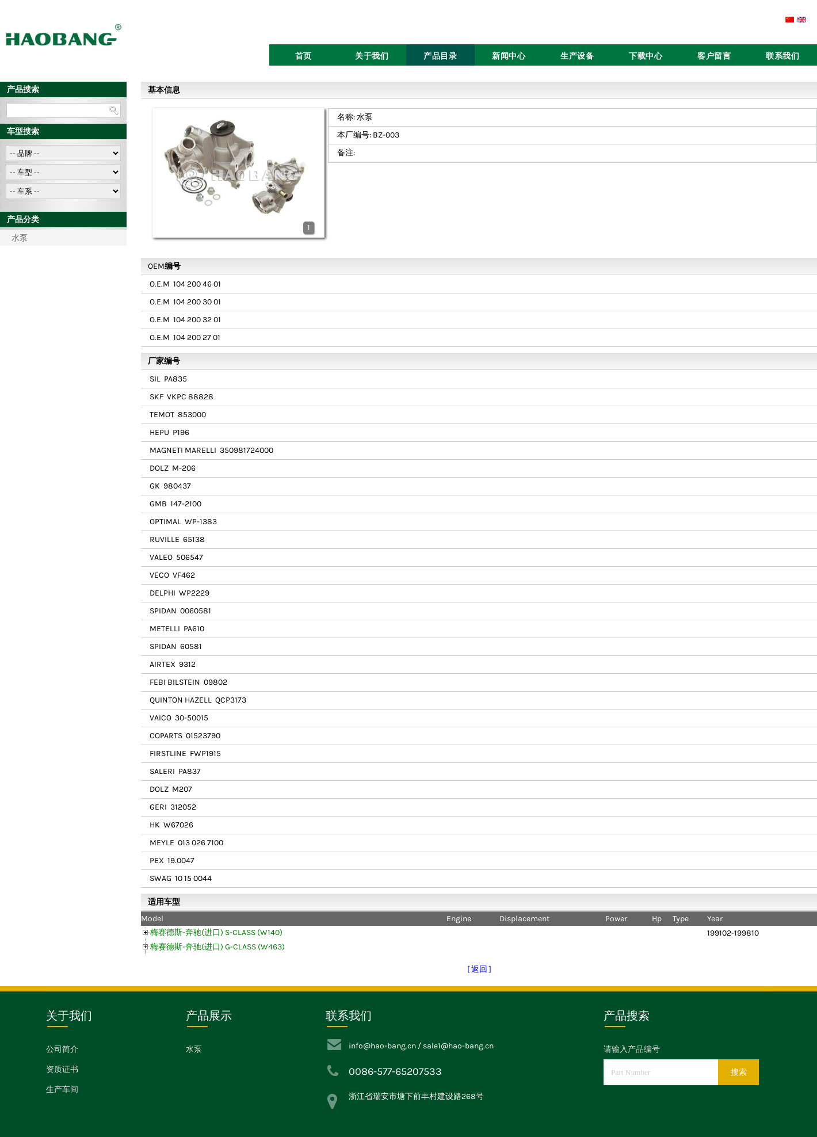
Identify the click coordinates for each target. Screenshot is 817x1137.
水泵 (20, 238)
